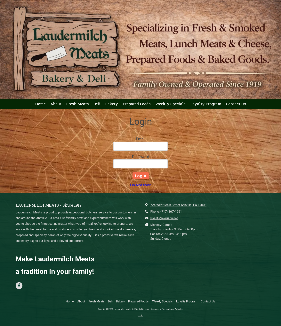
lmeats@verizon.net (164, 218)
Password (140, 156)
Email (140, 139)
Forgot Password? (140, 184)
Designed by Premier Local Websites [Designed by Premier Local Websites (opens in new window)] (166, 309)
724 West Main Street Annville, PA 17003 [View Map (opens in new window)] (178, 205)
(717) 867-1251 (171, 211)
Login (140, 315)
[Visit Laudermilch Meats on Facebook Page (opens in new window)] (19, 285)
